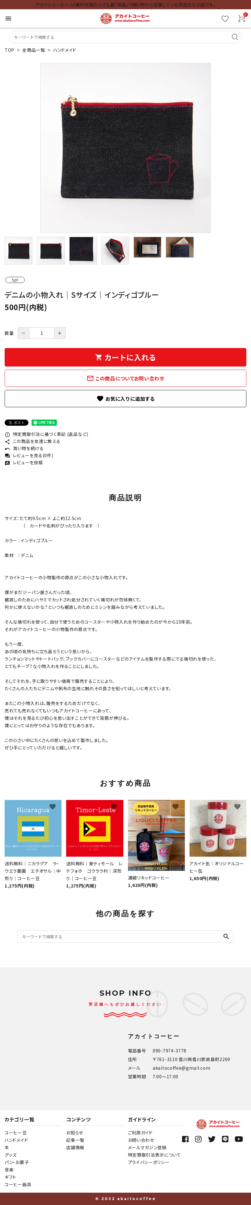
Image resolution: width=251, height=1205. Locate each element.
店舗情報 (75, 1147)
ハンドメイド (64, 50)
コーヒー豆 (16, 1132)
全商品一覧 (33, 50)
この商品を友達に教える (32, 441)
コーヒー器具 (18, 1184)
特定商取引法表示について (154, 1155)
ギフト (10, 1177)
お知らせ (74, 1132)
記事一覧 (75, 1140)
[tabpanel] (125, 148)
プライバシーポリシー (149, 1162)
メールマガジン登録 (147, 1147)
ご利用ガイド (140, 1132)
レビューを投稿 (24, 462)
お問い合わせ (141, 1140)
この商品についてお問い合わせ (125, 378)
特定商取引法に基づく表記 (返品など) (46, 434)
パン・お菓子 (17, 1162)
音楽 (9, 1169)
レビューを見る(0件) (29, 455)
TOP (9, 50)
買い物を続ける (24, 448)
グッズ (11, 1155)
